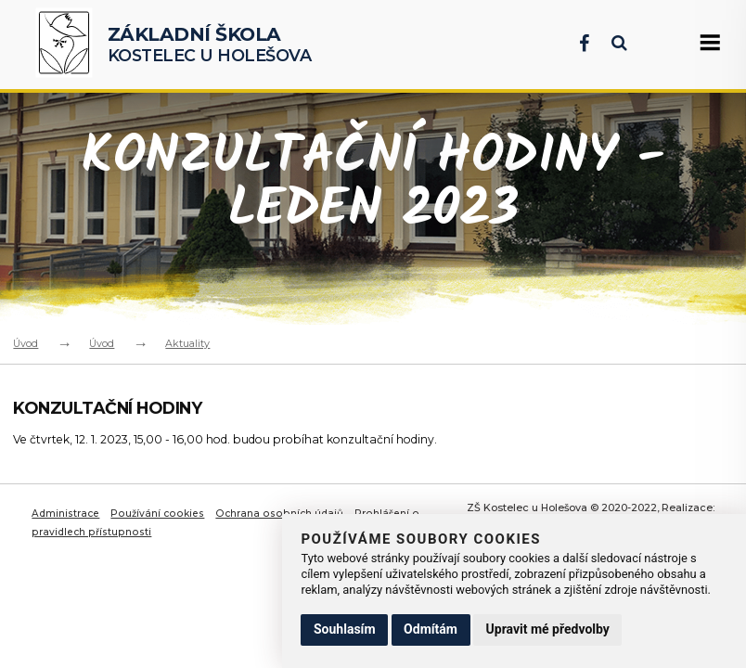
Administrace (66, 513)
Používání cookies (159, 513)
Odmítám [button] (430, 629)
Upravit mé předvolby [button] (548, 629)
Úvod (25, 343)
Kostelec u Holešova (210, 44)
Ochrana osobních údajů (280, 513)
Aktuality (187, 343)
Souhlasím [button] (345, 629)
